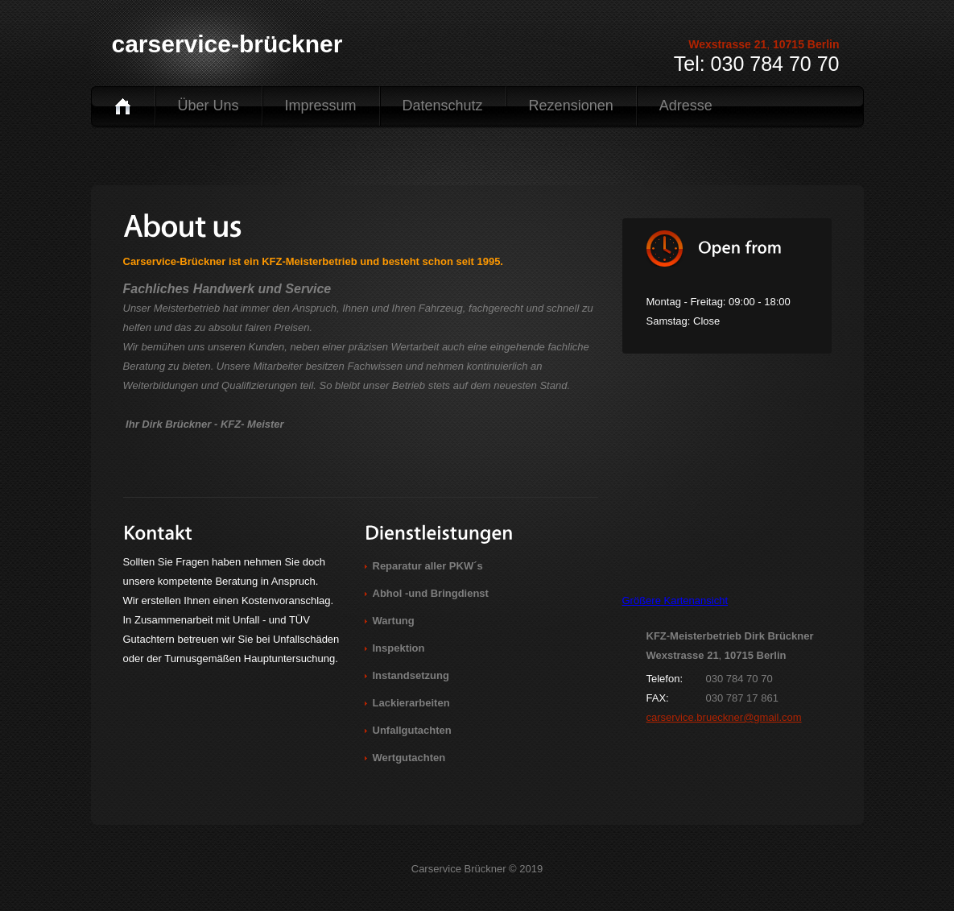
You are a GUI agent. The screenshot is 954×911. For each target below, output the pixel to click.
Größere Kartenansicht (675, 600)
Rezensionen (571, 105)
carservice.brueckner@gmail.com (724, 717)
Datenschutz (443, 105)
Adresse (685, 105)
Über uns (208, 105)
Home (123, 106)
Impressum (321, 105)
